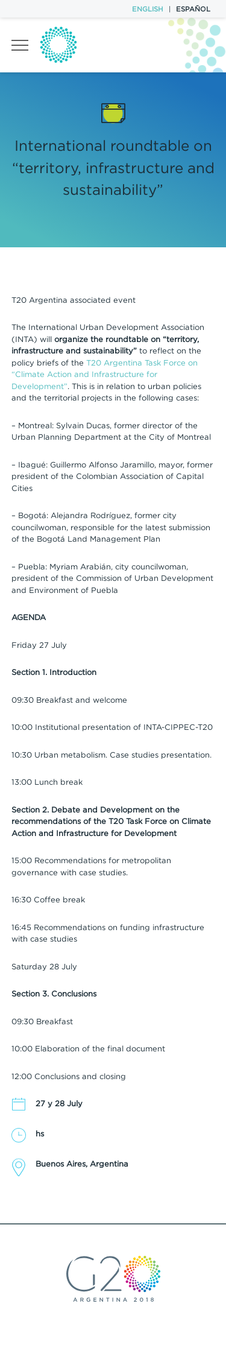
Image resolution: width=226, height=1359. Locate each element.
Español (193, 9)
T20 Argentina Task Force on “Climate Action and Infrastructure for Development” (104, 374)
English (147, 9)
